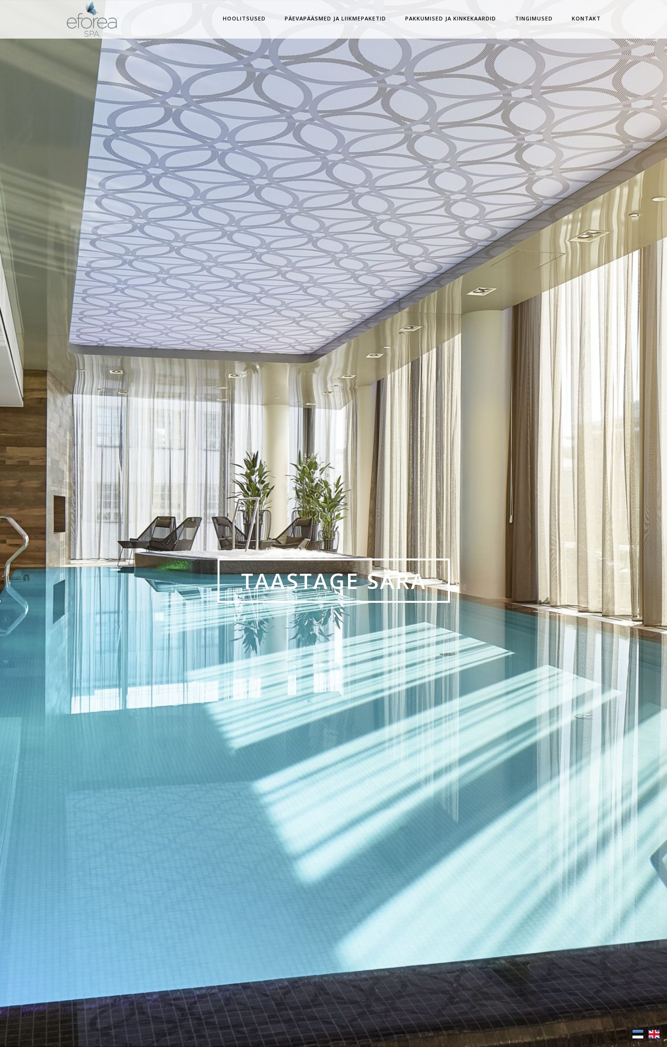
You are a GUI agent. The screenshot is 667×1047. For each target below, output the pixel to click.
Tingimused (534, 18)
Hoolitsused (244, 18)
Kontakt (586, 18)
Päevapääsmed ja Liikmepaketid (335, 18)
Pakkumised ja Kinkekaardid (450, 18)
